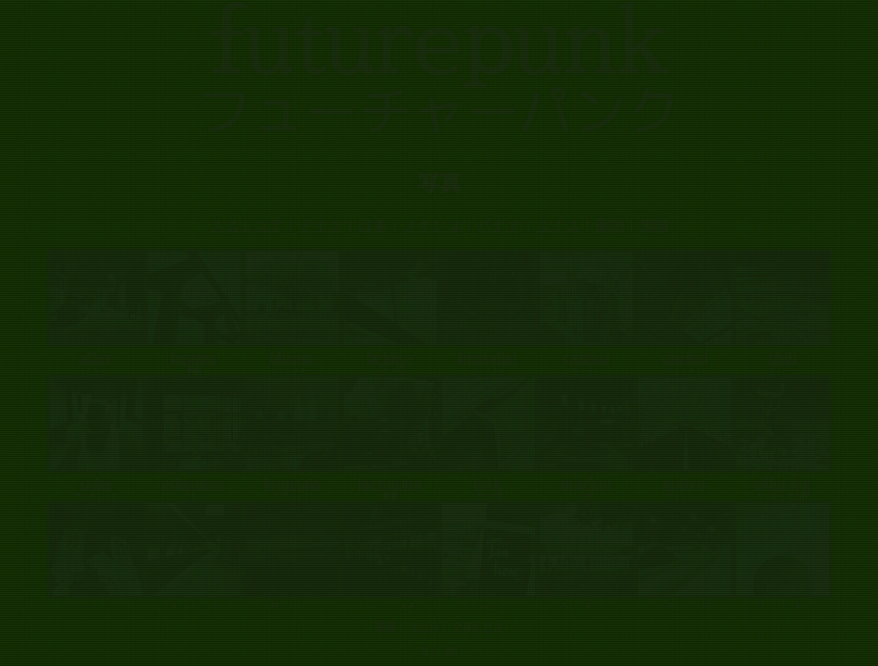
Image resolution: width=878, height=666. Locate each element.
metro (684, 483)
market (586, 483)
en (451, 650)
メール (424, 626)
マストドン (477, 626)
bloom (292, 358)
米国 (654, 225)
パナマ (498, 225)
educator (194, 483)
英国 (609, 225)
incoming (390, 483)
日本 (373, 225)
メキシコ (432, 225)
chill (783, 358)
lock (488, 483)
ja (425, 650)
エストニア (247, 225)
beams (194, 358)
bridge (390, 358)
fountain (292, 483)
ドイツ (321, 225)
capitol (685, 358)
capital (586, 358)
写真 (386, 626)
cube (96, 483)
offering (782, 483)
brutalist (488, 358)
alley (96, 358)
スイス (558, 225)
